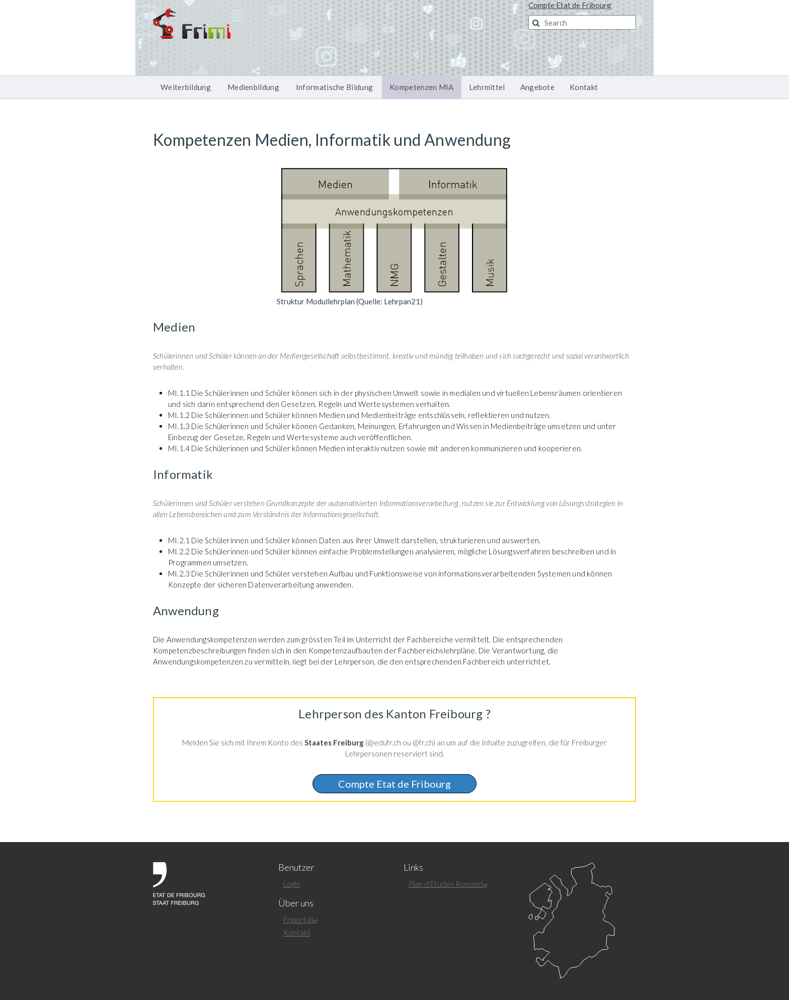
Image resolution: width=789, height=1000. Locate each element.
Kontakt (584, 87)
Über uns (295, 903)
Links (413, 867)
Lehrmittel (487, 87)
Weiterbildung (186, 87)
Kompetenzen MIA (421, 87)
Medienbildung (253, 87)
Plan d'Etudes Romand (449, 883)
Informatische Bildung (334, 87)
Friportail (301, 919)
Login (291, 883)
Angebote (537, 87)
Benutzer (296, 867)
